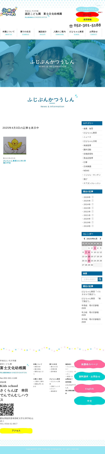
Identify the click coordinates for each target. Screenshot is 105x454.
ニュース (87, 137)
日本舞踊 (87, 166)
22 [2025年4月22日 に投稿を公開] (89, 261)
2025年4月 (92, 239)
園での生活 (53, 364)
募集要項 (54, 391)
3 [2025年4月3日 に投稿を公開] (94, 248)
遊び (85, 179)
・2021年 (86, 215)
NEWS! (99, 5)
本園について (37, 364)
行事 (85, 162)
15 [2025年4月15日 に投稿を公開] (89, 256)
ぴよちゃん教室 (90, 133)
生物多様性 (88, 154)
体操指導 (87, 145)
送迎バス (70, 376)
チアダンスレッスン (92, 183)
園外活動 (87, 149)
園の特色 (38, 369)
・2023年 (86, 208)
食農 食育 (88, 128)
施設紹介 (68, 364)
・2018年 (86, 226)
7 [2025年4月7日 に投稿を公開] (86, 252)
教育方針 (38, 366)
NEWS (86, 171)
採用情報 (68, 381)
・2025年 (86, 201)
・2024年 (86, 204)
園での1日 (54, 366)
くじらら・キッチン (92, 175)
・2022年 (86, 212)
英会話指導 (88, 158)
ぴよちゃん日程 (90, 141)
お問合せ (68, 379)
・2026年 (86, 197)
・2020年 (86, 219)
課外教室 (54, 371)
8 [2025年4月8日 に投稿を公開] (88, 252)
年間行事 (54, 369)
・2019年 (86, 222)
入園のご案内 (37, 378)
